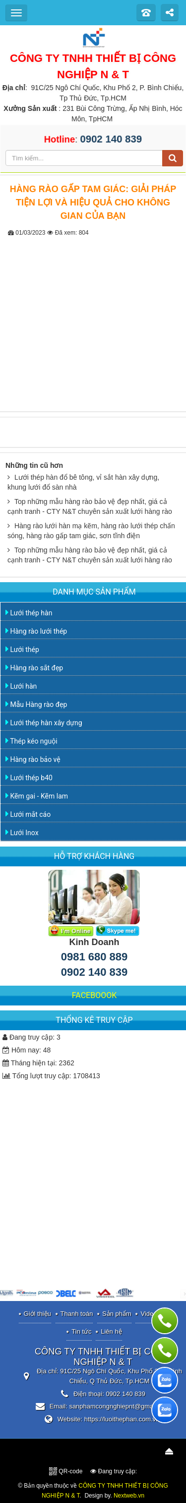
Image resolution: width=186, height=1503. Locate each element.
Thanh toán (77, 1313)
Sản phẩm (116, 1313)
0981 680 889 (94, 957)
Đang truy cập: (113, 1471)
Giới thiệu (37, 1313)
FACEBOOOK (94, 995)
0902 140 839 (94, 972)
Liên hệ (111, 1331)
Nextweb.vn (129, 1495)
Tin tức (81, 1331)
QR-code (65, 1471)
